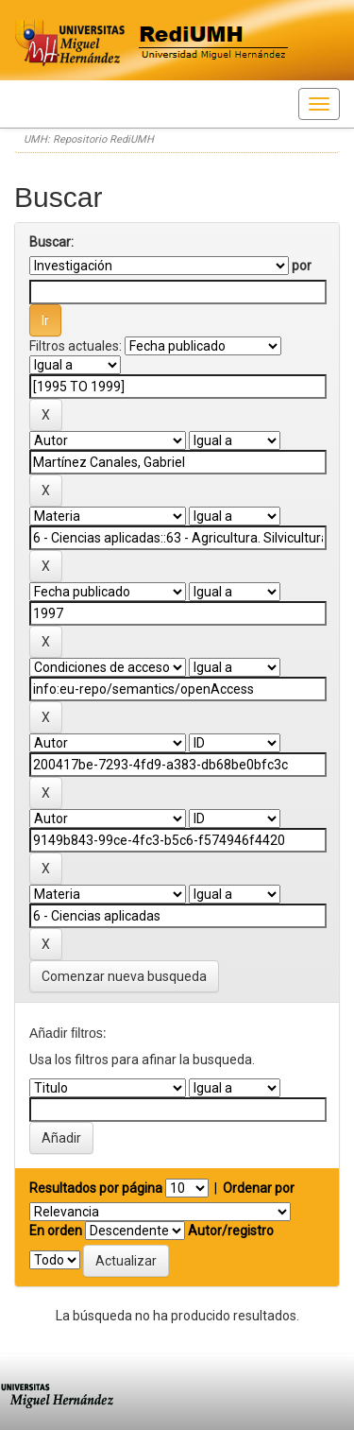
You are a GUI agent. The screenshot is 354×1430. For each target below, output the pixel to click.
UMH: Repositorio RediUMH (89, 139)
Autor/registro (231, 1230)
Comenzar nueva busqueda (124, 976)
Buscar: (51, 242)
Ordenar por (259, 1188)
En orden (55, 1230)
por (302, 265)
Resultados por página (95, 1188)
